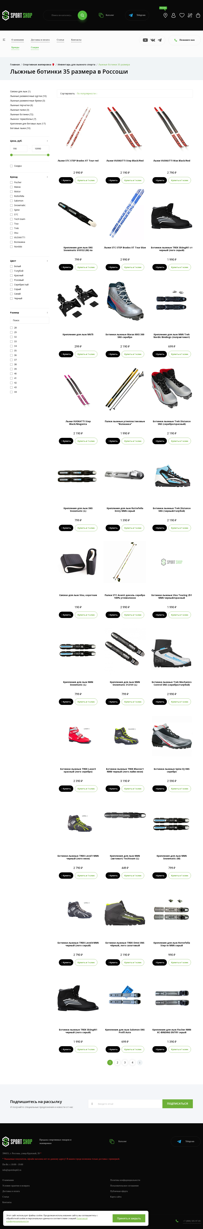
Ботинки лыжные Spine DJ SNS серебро (172, 770)
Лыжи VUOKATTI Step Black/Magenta (78, 422)
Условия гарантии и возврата (16, 1186)
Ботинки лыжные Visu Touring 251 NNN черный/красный (171, 596)
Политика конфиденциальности (125, 1180)
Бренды (15, 47)
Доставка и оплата (40, 40)
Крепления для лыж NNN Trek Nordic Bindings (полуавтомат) (172, 336)
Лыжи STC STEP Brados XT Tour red (78, 160)
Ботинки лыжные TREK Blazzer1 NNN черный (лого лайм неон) (125, 770)
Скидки (35, 47)
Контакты (76, 40)
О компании (17, 40)
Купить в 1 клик (86, 180)
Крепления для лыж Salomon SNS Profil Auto (125, 1031)
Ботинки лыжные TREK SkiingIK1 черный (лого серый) (78, 1031)
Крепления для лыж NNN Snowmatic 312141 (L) (125, 683)
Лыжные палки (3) (19, 109)
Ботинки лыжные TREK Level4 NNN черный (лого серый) (78, 944)
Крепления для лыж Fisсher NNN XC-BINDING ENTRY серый (171, 1031)
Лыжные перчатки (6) (21, 105)
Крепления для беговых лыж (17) (28, 123)
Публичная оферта (119, 1191)
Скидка (16, 166)
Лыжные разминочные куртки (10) (28, 96)
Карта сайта (115, 1197)
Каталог (106, 15)
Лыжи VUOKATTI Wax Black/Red (171, 160)
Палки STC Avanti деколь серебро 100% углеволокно (125, 596)
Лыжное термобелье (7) (23, 118)
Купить (66, 180)
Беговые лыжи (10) (20, 128)
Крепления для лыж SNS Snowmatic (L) (78, 509)
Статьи (60, 40)
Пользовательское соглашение (124, 1186)
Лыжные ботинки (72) (21, 114)
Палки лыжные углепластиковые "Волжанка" (125, 422)
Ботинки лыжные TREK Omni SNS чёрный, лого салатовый (124, 944)
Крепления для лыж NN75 (78, 334)
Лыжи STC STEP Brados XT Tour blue (125, 247)
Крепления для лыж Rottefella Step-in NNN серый (172, 944)
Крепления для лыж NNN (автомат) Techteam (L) (125, 857)
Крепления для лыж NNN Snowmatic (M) (172, 857)
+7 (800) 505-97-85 (192, 1221)
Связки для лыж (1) (20, 91)
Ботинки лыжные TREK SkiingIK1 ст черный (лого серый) (172, 249)
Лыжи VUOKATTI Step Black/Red (125, 160)
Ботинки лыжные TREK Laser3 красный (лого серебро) (78, 770)
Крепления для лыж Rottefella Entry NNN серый (125, 509)
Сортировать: (67, 93)
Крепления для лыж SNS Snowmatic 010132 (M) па (78, 249)
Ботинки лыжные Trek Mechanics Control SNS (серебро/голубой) (172, 683)
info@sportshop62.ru (11, 1170)
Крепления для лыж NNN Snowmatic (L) (78, 683)
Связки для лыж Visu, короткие (78, 595)
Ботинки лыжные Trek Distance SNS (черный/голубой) (172, 509)
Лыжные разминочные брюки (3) (27, 100)
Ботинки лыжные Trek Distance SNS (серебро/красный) (172, 422)
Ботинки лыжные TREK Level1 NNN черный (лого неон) (78, 857)
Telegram (137, 15)
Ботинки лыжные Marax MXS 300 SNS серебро (125, 336)
